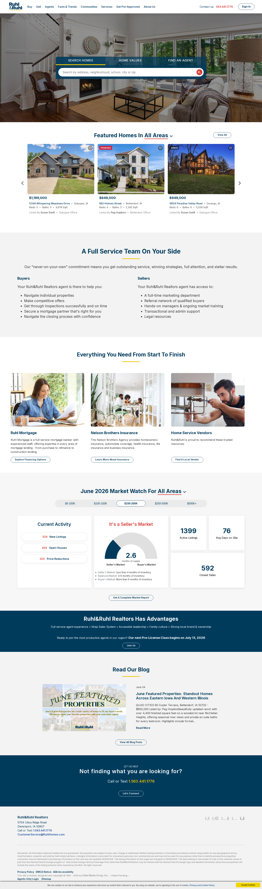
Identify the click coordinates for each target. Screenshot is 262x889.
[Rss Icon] (242, 825)
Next (239, 183)
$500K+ (191, 503)
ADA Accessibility (63, 871)
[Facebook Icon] (207, 825)
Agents (49, 6)
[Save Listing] (90, 148)
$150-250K (131, 503)
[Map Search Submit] (199, 72)
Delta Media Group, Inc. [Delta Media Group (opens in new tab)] (95, 875)
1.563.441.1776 (141, 781)
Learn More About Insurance (112, 459)
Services (106, 6)
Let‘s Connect (131, 793)
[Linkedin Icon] (215, 825)
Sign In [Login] (246, 6)
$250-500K (161, 503)
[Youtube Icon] (225, 825)
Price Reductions (54, 558)
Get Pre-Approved (128, 6)
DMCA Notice (43, 871)
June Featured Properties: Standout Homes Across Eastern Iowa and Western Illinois (174, 696)
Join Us (131, 645)
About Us (149, 6)
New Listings (54, 536)
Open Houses (54, 547)
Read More (143, 728)
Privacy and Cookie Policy (202, 885)
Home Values (130, 60)
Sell (38, 6)
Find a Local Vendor (187, 459)
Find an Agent (180, 60)
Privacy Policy (25, 871)
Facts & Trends (67, 6)
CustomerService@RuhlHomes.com (41, 834)
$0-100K (70, 503)
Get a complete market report (131, 597)
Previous (22, 183)
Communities (89, 6)
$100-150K (100, 503)
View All (222, 134)
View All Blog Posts (131, 742)
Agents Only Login (28, 878)
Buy (29, 6)
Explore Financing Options (30, 459)
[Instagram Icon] (234, 825)
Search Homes (80, 60)
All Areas (156, 135)
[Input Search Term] (129, 72)
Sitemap (46, 878)
